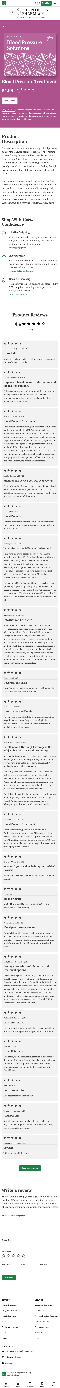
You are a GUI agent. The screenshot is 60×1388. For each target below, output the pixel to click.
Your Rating (6, 1252)
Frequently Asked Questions (46, 1316)
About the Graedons (43, 1305)
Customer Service (42, 1327)
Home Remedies (9, 1305)
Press (37, 1338)
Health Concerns (9, 1316)
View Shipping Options (17, 248)
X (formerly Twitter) (11, 1357)
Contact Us (39, 1311)
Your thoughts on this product (13, 1216)
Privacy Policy (40, 1333)
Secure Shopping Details (18, 294)
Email (23, 1264)
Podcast (5, 1322)
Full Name (6, 1264)
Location (43, 1264)
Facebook (7, 1363)
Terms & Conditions (43, 1322)
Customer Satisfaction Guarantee (21, 271)
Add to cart (10, 101)
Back (5, 27)
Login (55, 3)
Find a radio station (10, 1327)
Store (4, 1333)
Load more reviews (30, 1168)
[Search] (37, 3)
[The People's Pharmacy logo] (30, 12)
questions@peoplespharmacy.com (18, 1351)
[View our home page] (4, 3)
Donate (5, 1338)
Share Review (9, 1278)
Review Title (6, 1240)
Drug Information (9, 1311)
